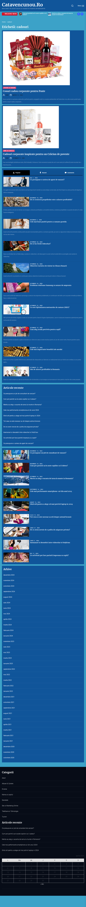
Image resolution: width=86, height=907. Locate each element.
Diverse (4, 789)
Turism (4, 817)
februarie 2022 (8, 686)
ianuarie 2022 (8, 691)
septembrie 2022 (9, 669)
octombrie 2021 (8, 702)
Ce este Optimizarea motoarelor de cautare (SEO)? (49, 307)
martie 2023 (7, 658)
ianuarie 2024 (8, 636)
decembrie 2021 (8, 697)
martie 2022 (7, 680)
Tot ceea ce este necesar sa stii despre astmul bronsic (21, 421)
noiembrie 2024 (8, 580)
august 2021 (7, 713)
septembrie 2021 (9, 708)
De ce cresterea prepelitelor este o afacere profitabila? (51, 200)
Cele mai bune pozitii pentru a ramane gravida (48, 222)
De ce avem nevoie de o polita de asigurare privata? (21, 427)
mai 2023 (6, 652)
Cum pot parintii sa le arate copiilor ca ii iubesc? (19, 399)
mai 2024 (6, 614)
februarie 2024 (8, 630)
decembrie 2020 (8, 747)
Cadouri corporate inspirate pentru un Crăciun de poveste (36, 154)
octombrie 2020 (8, 758)
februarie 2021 (8, 735)
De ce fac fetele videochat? (40, 244)
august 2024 (7, 597)
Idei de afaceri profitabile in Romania (45, 369)
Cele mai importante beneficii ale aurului (46, 349)
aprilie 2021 (7, 724)
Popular (16, 173)
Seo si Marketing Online (10, 806)
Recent (43, 173)
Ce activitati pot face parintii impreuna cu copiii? (20, 438)
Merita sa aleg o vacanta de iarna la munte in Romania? (22, 405)
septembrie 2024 (9, 591)
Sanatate (5, 800)
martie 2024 (7, 625)
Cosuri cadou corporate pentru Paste (24, 91)
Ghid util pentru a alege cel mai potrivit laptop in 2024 (21, 416)
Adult (4, 778)
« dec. (42, 884)
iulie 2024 (6, 603)
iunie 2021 (7, 719)
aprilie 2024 (7, 619)
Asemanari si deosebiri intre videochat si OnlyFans (20, 432)
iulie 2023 (6, 647)
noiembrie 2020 (8, 752)
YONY (7, 95)
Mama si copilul (9, 150)
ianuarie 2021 (8, 741)
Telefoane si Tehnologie (10, 811)
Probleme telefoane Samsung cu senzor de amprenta (50, 285)
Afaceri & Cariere (9, 87)
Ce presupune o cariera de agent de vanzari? (47, 180)
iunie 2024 (7, 608)
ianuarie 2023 (8, 663)
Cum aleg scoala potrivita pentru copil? (45, 329)
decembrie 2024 (8, 575)
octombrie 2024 (8, 586)
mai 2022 (6, 675)
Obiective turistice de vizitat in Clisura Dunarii (48, 266)
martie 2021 (7, 730)
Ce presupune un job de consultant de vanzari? (19, 394)
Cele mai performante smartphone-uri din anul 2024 (21, 410)
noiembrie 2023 (8, 641)
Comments (69, 173)
